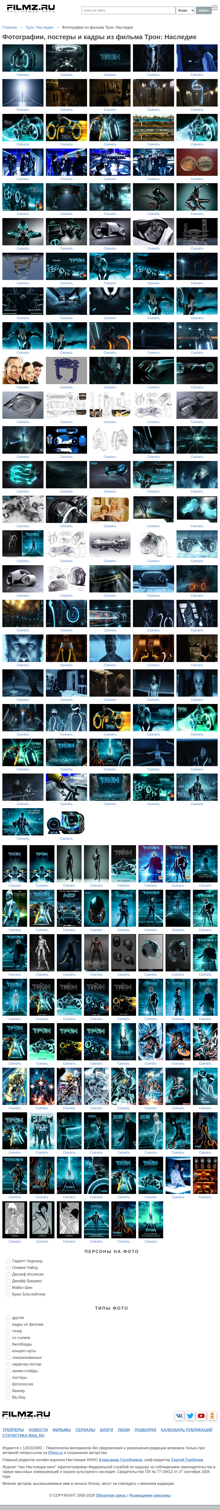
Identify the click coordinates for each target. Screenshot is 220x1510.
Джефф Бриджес (27, 1281)
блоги (106, 1430)
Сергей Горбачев (187, 1460)
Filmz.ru (55, 1453)
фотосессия (22, 1384)
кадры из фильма (27, 1324)
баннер (18, 1391)
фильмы (62, 1430)
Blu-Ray (19, 1397)
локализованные (27, 1358)
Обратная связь (111, 1495)
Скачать (23, 75)
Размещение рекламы (150, 1495)
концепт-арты (24, 1351)
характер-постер (26, 1364)
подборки (145, 1430)
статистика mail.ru (23, 1436)
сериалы (85, 1430)
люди (124, 1430)
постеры (19, 1377)
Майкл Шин (22, 1288)
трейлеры (13, 1430)
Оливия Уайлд (25, 1268)
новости (38, 1430)
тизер (17, 1331)
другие (18, 1318)
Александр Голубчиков (120, 1460)
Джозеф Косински (28, 1274)
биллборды (22, 1344)
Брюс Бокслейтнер (28, 1294)
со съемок (21, 1338)
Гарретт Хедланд (27, 1261)
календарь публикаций (186, 1430)
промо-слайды (25, 1371)
